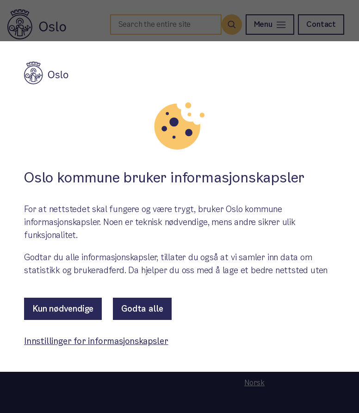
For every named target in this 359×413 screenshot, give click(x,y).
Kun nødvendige (62, 308)
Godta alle (142, 308)
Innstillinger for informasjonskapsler (96, 341)
